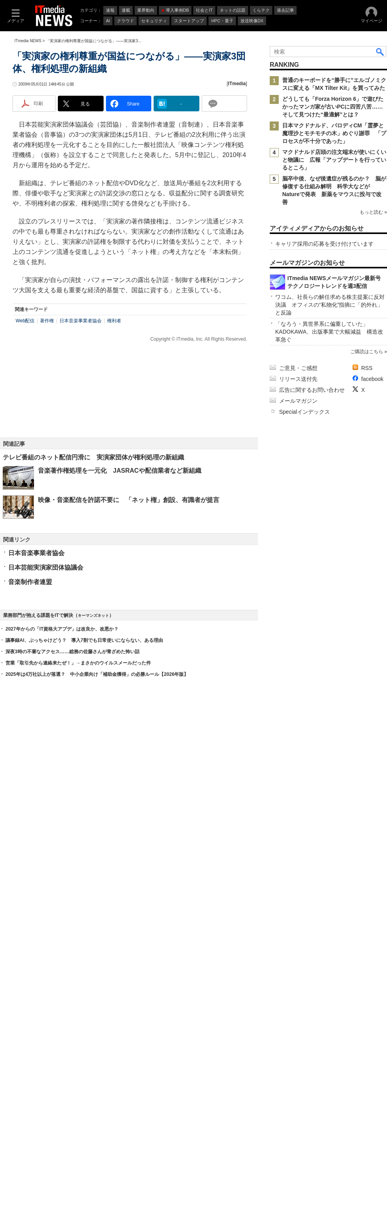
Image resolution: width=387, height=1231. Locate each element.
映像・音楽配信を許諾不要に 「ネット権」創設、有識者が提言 (128, 500)
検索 (380, 51)
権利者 (114, 320)
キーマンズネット (93, 615)
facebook (372, 379)
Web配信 (25, 320)
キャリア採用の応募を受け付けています (324, 244)
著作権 (47, 320)
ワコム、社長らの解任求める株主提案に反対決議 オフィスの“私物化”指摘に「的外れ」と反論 (330, 305)
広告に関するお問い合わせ (312, 390)
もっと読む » (373, 212)
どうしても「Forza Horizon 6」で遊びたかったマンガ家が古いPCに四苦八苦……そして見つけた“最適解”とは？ (332, 107)
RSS (367, 368)
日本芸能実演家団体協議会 (45, 567)
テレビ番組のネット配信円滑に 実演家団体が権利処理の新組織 (93, 457)
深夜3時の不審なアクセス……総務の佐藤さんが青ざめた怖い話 (72, 651)
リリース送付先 (298, 379)
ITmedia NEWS (27, 41)
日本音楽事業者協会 (80, 320)
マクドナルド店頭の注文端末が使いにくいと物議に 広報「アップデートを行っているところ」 (334, 160)
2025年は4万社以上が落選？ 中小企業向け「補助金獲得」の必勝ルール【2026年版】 (96, 674)
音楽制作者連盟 (30, 582)
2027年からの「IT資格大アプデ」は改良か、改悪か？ (61, 629)
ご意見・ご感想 (298, 368)
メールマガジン (298, 401)
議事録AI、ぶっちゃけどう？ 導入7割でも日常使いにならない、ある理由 (84, 640)
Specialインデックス (304, 412)
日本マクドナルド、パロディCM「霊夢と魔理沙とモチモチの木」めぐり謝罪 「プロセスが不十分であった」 (334, 133)
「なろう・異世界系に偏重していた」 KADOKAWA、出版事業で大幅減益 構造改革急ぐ (329, 332)
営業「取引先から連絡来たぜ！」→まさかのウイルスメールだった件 (78, 663)
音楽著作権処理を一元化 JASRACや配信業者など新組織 (119, 470)
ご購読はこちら (366, 351)
